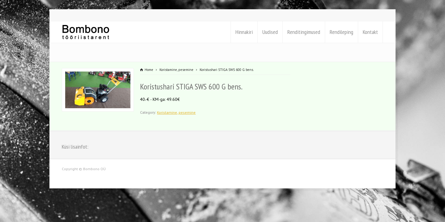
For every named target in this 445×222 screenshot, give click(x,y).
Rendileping (341, 31)
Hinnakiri (244, 31)
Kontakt (370, 31)
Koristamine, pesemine (176, 112)
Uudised (270, 31)
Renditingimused (303, 31)
